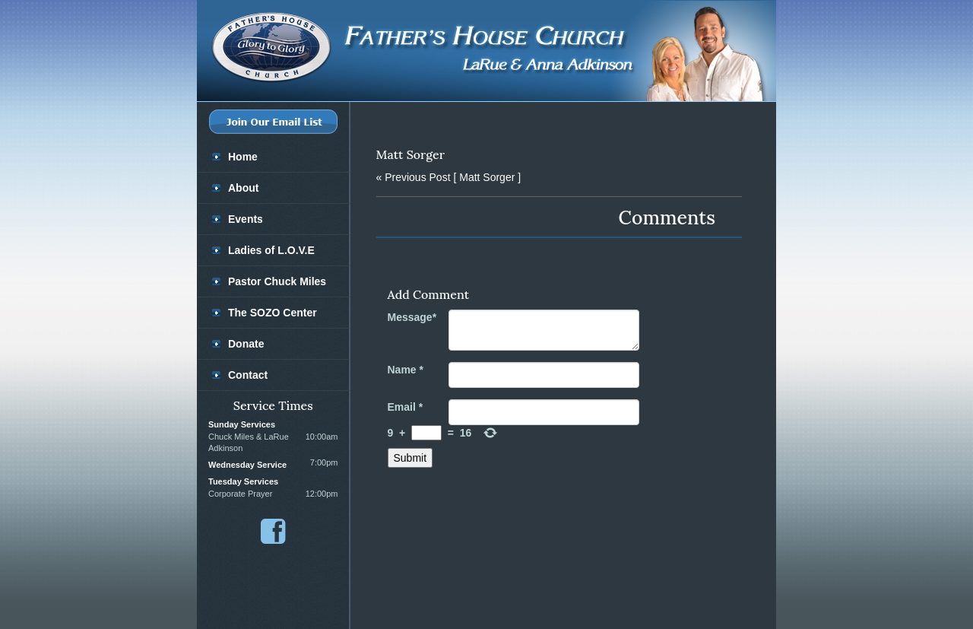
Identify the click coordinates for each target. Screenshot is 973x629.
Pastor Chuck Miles (277, 281)
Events (245, 219)
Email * (405, 407)
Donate (246, 344)
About (243, 188)
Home (243, 157)
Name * (405, 370)
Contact (248, 375)
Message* (412, 317)
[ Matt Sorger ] (448, 177)
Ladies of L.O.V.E (271, 250)
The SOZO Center (272, 313)
